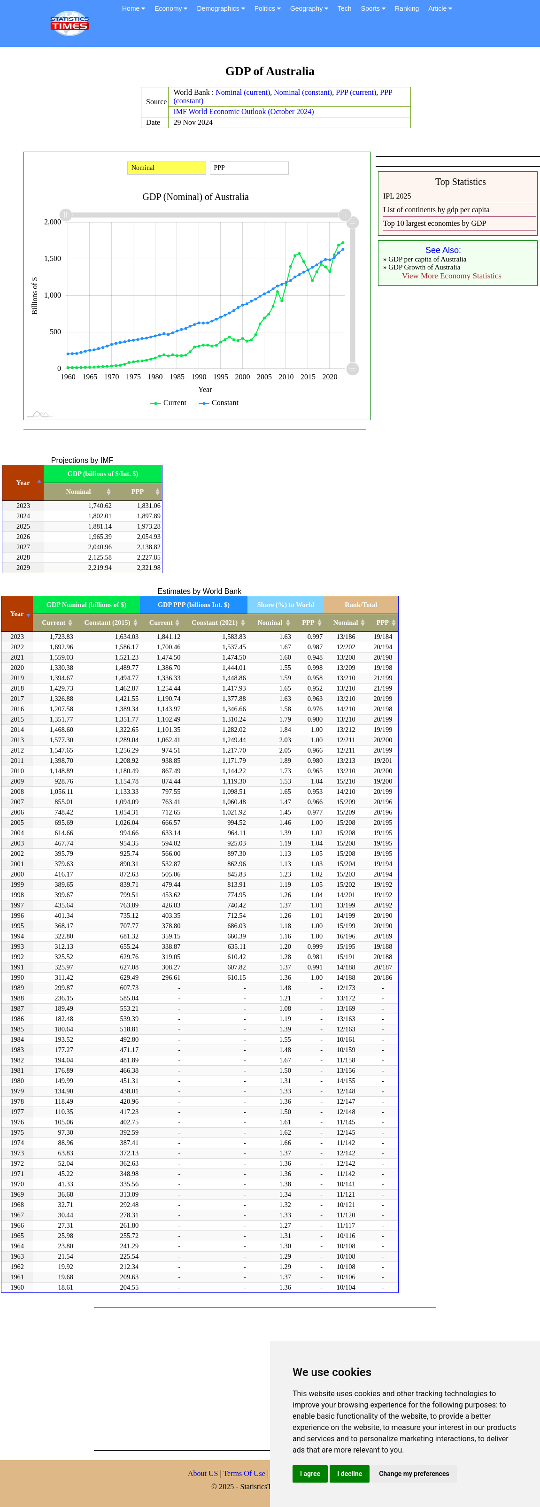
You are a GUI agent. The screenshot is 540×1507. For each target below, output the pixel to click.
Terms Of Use (245, 1473)
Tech (345, 8)
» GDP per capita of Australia (424, 259)
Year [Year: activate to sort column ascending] (17, 613)
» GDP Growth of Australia (421, 267)
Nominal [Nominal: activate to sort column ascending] (78, 491)
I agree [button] (310, 1473)
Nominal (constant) (303, 92)
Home (133, 8)
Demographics (221, 8)
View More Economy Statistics (451, 275)
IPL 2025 (397, 196)
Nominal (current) (243, 92)
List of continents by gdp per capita (436, 210)
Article (440, 8)
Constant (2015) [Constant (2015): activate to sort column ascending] (108, 622)
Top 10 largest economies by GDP (434, 223)
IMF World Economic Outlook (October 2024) (243, 111)
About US (203, 1473)
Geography (309, 8)
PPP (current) (356, 92)
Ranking (407, 8)
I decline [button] (349, 1473)
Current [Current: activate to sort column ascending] (53, 622)
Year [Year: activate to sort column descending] (23, 482)
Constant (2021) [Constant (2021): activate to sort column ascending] (215, 622)
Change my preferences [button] (414, 1473)
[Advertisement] (227, 1378)
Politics (268, 8)
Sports (373, 8)
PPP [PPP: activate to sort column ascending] (137, 491)
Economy (170, 8)
